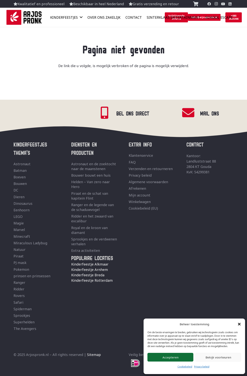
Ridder (19, 289)
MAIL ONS (209, 113)
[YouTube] (223, 3)
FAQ (132, 162)
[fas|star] (135, 363)
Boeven (20, 177)
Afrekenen (137, 188)
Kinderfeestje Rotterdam (92, 280)
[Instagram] (216, 3)
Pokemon (21, 269)
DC (16, 190)
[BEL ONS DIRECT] (107, 113)
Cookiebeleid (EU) (143, 208)
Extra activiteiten (85, 250)
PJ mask (20, 262)
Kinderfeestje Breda (87, 275)
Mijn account (139, 195)
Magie (19, 223)
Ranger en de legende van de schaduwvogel (92, 207)
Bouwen (20, 183)
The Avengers (25, 328)
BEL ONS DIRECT (132, 113)
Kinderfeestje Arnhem (89, 269)
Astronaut (22, 164)
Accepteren (170, 357)
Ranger (19, 282)
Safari (18, 302)
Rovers (19, 295)
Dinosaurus (23, 203)
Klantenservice (141, 155)
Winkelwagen (140, 201)
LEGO (18, 216)
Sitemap (94, 354)
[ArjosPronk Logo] (24, 17)
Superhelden (24, 322)
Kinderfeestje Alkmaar (89, 264)
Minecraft (22, 236)
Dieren (19, 197)
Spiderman (23, 309)
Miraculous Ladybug (30, 243)
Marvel (19, 229)
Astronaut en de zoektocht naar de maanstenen (93, 166)
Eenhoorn (22, 210)
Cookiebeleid (185, 366)
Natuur (19, 249)
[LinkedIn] (230, 3)
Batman (20, 170)
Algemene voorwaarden (148, 182)
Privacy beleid (201, 366)
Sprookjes (22, 315)
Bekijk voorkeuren (218, 357)
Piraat (19, 256)
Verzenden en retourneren (151, 168)
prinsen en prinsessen (32, 276)
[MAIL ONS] (191, 113)
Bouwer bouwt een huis (91, 175)
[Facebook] (209, 3)
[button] (239, 324)
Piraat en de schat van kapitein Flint (89, 196)
